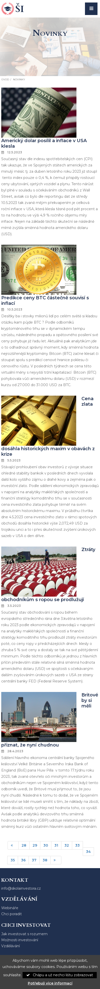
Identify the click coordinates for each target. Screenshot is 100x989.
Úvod (5, 79)
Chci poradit (11, 914)
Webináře (9, 908)
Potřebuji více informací (50, 983)
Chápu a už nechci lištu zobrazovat (59, 975)
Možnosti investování (19, 940)
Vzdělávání (10, 946)
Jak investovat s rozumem (24, 934)
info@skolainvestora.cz (21, 888)
